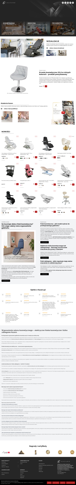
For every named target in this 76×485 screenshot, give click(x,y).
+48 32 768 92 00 (60, 473)
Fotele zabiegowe (5, 463)
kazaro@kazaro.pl (63, 472)
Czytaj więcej (6, 280)
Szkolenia (22, 472)
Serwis (21, 474)
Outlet (21, 463)
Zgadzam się (63, 482)
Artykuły (3, 474)
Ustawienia (49, 482)
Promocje (40, 468)
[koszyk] (63, 3)
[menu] (73, 3)
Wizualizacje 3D (41, 463)
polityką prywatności (17, 482)
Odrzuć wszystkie (56, 482)
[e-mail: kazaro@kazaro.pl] (68, 3)
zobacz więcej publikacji (9, 109)
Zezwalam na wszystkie (70, 482)
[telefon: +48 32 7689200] (65, 3)
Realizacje (40, 466)
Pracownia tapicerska (24, 471)
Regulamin (22, 477)
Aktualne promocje (23, 462)
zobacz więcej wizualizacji (55, 48)
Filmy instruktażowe (5, 472)
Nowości (40, 469)
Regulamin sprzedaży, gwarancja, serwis (46, 465)
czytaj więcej (44, 242)
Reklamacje (41, 471)
